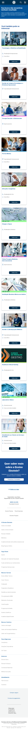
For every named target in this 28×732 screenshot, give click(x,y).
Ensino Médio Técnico (6, 576)
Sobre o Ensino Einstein (7, 529)
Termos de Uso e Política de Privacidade (14, 722)
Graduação (4, 584)
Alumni (3, 554)
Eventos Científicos (6, 612)
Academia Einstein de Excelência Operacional (12, 541)
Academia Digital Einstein (7, 616)
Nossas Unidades (5, 533)
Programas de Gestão (6, 608)
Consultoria (4, 642)
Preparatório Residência (7, 588)
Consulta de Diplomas (6, 667)
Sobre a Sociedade (6, 525)
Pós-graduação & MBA (7, 596)
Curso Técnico (5, 580)
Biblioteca (3, 537)
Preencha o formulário (14, 479)
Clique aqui (11, 708)
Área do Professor (6, 663)
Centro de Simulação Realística (9, 629)
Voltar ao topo (14, 489)
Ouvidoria (3, 684)
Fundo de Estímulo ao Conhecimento (10, 563)
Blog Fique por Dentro (6, 546)
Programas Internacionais (8, 567)
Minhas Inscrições (6, 671)
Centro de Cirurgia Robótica (8, 633)
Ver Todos (4, 650)
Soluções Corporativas (7, 646)
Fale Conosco (4, 680)
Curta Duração (5, 604)
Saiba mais (14, 61)
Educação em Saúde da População (10, 559)
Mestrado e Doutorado (7, 600)
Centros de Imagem (6, 625)
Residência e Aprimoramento (8, 592)
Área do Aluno (4, 659)
